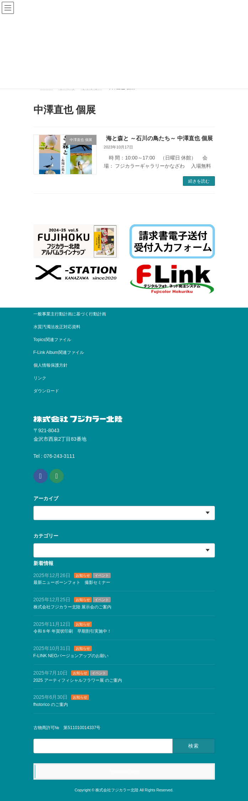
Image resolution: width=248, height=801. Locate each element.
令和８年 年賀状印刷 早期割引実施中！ (72, 631)
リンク (39, 378)
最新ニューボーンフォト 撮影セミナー (71, 582)
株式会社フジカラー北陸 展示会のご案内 (72, 606)
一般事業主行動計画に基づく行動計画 (69, 314)
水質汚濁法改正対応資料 (56, 326)
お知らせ (83, 575)
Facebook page (124, 771)
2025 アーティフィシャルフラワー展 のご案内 (77, 680)
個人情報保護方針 (50, 365)
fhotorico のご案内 (50, 704)
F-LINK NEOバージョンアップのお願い (71, 655)
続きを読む (199, 181)
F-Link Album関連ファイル (58, 352)
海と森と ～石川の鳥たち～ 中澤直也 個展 (159, 138)
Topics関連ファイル (54, 339)
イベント (102, 575)
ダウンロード (46, 390)
